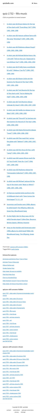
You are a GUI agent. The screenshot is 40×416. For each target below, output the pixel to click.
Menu (35, 3)
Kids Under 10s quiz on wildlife (12, 271)
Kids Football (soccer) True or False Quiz (15, 281)
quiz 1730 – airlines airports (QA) (13, 375)
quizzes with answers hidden (19, 247)
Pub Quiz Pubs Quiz (9, 274)
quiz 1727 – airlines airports (11, 326)
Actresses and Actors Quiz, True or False (15, 259)
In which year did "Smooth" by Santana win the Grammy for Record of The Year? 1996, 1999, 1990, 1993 (21, 121)
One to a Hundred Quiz (10, 277)
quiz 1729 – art (7, 320)
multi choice (15, 249)
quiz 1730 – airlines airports (11, 317)
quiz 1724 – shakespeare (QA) (12, 393)
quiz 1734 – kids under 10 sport (12, 305)
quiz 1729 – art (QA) (9, 378)
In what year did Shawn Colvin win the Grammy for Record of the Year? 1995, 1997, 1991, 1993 (20, 82)
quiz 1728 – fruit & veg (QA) (11, 381)
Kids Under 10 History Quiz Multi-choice (15, 284)
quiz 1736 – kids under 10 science (13, 299)
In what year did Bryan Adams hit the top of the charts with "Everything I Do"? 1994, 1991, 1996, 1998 (21, 27)
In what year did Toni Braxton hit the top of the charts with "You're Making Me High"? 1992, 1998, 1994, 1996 (21, 93)
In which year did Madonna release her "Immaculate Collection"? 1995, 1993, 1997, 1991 (21, 173)
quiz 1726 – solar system (10, 330)
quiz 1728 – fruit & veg (9, 323)
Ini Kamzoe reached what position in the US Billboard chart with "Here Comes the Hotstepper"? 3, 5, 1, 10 (21, 196)
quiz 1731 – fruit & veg (9, 314)
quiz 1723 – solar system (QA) (12, 396)
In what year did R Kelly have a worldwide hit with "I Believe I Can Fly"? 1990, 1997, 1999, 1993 (21, 70)
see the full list (7, 341)
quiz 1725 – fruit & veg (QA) (11, 390)
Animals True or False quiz (11, 262)
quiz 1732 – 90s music (9, 311)
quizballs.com (8, 3)
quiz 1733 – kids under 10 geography (14, 308)
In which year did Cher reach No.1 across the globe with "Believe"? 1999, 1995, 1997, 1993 (21, 141)
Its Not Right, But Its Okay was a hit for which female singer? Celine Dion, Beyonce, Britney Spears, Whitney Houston (21, 219)
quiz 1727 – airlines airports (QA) (13, 384)
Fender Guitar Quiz (8, 268)
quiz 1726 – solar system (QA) (12, 387)
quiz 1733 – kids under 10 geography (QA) (15, 365)
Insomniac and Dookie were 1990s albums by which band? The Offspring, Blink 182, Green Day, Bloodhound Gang (21, 207)
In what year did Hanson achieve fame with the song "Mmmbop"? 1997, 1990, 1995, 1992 (21, 38)
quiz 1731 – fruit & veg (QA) (11, 371)
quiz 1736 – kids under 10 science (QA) (14, 356)
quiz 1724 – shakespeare (10, 336)
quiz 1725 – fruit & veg (9, 333)
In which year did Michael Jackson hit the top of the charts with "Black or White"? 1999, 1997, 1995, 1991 (21, 184)
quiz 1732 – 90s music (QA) (11, 368)
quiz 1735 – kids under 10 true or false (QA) (16, 359)
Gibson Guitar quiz (8, 265)
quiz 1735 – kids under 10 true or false (14, 302)
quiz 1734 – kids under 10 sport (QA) (14, 362)
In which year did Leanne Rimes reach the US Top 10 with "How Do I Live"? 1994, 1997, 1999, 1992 (21, 161)
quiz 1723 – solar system (10, 339)
